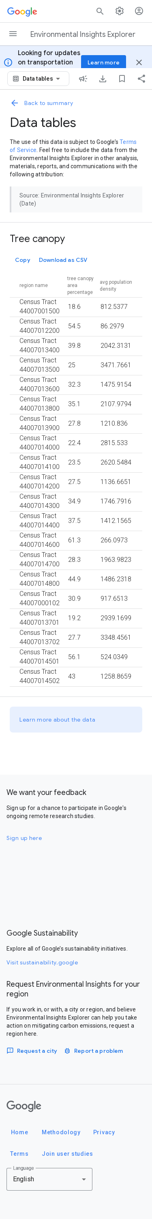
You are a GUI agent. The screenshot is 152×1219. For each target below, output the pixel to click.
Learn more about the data (57, 719)
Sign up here (24, 838)
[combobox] (43, 79)
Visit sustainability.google (42, 962)
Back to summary (41, 103)
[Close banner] (139, 62)
